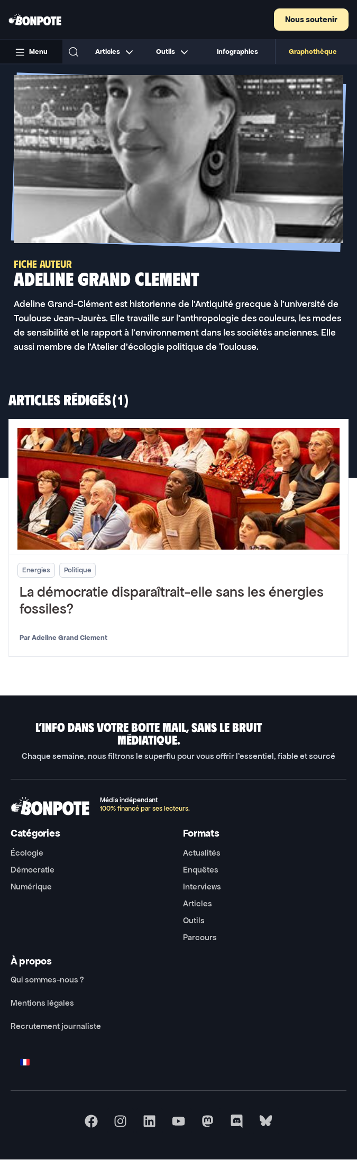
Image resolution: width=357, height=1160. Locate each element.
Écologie (27, 853)
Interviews (202, 886)
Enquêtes (200, 870)
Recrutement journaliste (56, 1026)
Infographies (237, 51)
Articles (197, 903)
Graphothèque (313, 51)
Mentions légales (42, 1003)
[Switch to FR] (25, 1062)
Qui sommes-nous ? (47, 980)
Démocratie (32, 870)
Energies (36, 569)
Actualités (202, 853)
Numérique (31, 886)
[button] (73, 51)
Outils (194, 920)
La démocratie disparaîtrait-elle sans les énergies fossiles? (172, 600)
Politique (77, 569)
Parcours (200, 937)
